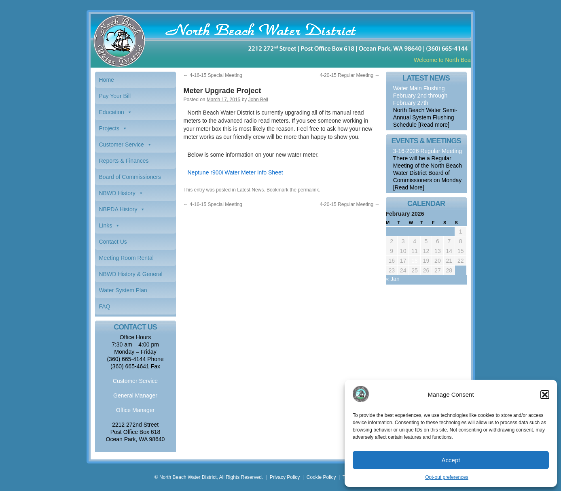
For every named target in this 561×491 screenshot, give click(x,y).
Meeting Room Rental (126, 258)
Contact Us (113, 241)
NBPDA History (118, 209)
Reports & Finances (124, 160)
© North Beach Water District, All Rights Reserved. (209, 477)
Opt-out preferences (446, 477)
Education (111, 112)
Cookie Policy (321, 477)
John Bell (258, 99)
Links (105, 225)
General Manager (135, 395)
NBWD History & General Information (131, 276)
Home (106, 80)
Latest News (250, 190)
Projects (109, 128)
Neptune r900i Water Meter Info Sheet (235, 172)
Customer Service (121, 144)
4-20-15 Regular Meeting (349, 75)
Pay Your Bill (115, 96)
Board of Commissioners (130, 177)
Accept (451, 460)
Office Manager (135, 410)
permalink (308, 190)
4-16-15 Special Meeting (213, 75)
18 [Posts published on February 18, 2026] (414, 260)
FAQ (104, 306)
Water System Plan (123, 290)
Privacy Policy (285, 477)
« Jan (393, 279)
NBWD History (117, 193)
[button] (545, 395)
